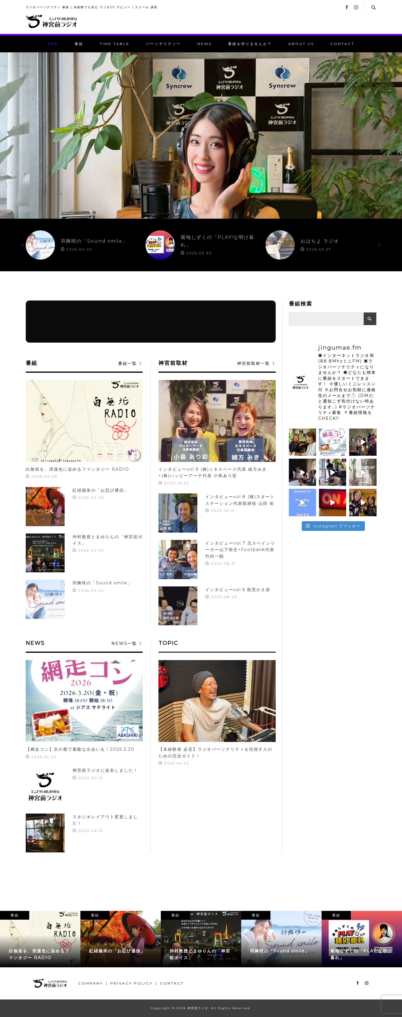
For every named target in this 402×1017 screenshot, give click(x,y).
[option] (201, 135)
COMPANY (90, 983)
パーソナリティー (163, 44)
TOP (53, 44)
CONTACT (342, 44)
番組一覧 (127, 363)
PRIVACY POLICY (131, 983)
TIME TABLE (115, 44)
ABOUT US (301, 44)
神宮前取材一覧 (253, 363)
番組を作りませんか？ (250, 44)
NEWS (204, 44)
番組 (79, 44)
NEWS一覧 (124, 643)
